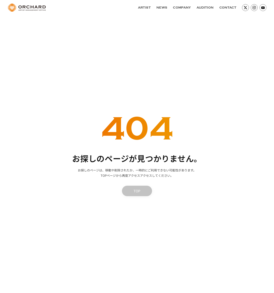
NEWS (161, 7)
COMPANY (182, 7)
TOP (137, 190)
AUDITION (205, 7)
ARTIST (144, 7)
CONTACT (227, 7)
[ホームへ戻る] (27, 7)
